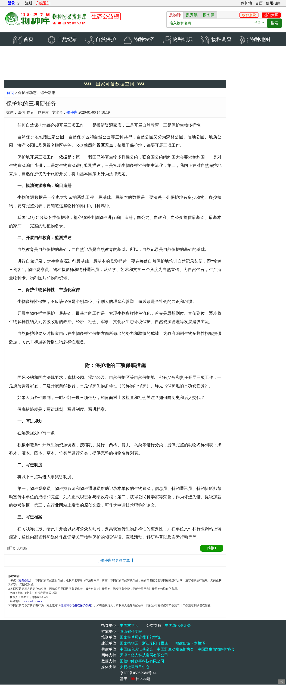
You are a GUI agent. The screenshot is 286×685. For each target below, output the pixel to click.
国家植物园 (129, 644)
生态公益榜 (105, 16)
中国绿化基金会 (178, 626)
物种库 (72, 113)
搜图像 (208, 15)
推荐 (211, 548)
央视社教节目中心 (134, 667)
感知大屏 (271, 15)
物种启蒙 (249, 15)
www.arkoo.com (33, 601)
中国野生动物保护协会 (175, 649)
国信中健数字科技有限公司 (142, 661)
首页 (10, 93)
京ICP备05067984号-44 (138, 673)
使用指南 (273, 3)
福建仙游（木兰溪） (192, 644)
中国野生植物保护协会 (216, 649)
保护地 (246, 3)
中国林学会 (129, 626)
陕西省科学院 (131, 632)
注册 (28, 3)
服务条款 (24, 580)
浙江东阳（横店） (157, 644)
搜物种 (175, 15)
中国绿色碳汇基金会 (136, 649)
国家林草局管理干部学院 (140, 638)
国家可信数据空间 (115, 84)
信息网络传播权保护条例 (75, 605)
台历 (259, 3)
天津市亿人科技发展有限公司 (144, 655)
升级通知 (43, 3)
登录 (11, 3)
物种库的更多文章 (115, 561)
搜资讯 (192, 15)
